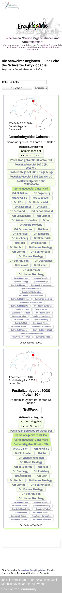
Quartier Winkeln (41, 278)
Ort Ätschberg (20, 238)
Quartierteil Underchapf (42, 330)
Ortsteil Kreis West (21, 278)
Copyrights (39, 584)
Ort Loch (20, 242)
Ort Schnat (43, 215)
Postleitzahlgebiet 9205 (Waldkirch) (31, 176)
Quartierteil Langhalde (41, 316)
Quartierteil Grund (18, 285)
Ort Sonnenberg (40, 251)
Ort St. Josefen (41, 197)
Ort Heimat (21, 265)
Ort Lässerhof (23, 206)
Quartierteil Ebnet (22, 309)
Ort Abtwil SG (19, 197)
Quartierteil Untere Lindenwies (31, 333)
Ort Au (46, 220)
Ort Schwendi (17, 211)
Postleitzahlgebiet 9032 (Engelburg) (31, 172)
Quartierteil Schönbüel (20, 299)
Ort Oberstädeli (43, 260)
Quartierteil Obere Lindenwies (31, 295)
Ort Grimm (18, 251)
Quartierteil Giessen (19, 330)
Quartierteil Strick (43, 313)
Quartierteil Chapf (41, 282)
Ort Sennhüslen (19, 260)
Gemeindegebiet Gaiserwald (31, 188)
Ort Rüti (18, 202)
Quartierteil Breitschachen (31, 302)
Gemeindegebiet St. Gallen (31, 435)
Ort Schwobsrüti (21, 215)
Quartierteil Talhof (21, 319)
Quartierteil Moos (43, 337)
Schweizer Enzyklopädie (31, 570)
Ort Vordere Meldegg (31, 256)
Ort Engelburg (41, 193)
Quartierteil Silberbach (21, 313)
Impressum (18, 580)
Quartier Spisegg (21, 282)
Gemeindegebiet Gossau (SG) (31, 444)
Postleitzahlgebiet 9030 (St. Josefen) (31, 166)
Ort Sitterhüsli (42, 238)
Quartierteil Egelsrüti (43, 299)
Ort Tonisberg (41, 233)
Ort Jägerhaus (31, 269)
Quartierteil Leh (21, 323)
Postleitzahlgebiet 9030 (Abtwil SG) (31, 160)
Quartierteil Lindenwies (31, 292)
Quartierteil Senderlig (42, 306)
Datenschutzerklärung (15, 584)
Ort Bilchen (40, 265)
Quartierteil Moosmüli (21, 337)
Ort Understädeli (38, 202)
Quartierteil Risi (41, 309)
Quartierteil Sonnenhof (41, 326)
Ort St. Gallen (20, 193)
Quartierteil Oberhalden (31, 288)
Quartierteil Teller (19, 316)
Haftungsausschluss (42, 580)
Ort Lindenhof (39, 242)
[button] (17, 88)
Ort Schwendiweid (42, 211)
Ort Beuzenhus (23, 229)
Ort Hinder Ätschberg (31, 274)
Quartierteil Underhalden (41, 285)
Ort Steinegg (20, 233)
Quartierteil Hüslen (18, 326)
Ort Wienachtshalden (24, 220)
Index (4, 580)
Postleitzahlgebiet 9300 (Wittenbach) (31, 182)
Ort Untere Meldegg (40, 247)
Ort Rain (43, 229)
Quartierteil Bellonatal (19, 306)
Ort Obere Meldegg (31, 224)
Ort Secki (42, 206)
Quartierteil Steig (41, 319)
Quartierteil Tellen (40, 323)
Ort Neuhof (16, 247)
